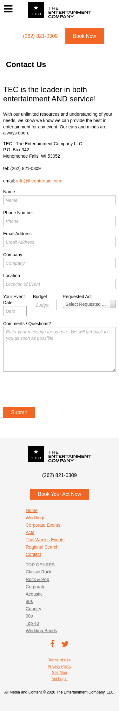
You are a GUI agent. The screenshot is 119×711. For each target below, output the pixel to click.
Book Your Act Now (59, 494)
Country (33, 608)
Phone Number (18, 212)
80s (29, 601)
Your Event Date (14, 299)
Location (11, 275)
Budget (40, 296)
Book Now (84, 36)
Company (12, 254)
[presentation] (51, 390)
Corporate (35, 586)
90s (29, 616)
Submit (19, 412)
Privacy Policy (59, 666)
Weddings (35, 517)
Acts (30, 532)
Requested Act (77, 296)
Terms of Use (59, 660)
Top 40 (32, 623)
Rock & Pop (37, 579)
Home (31, 510)
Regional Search (42, 547)
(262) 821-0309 (25, 168)
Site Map (59, 672)
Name (9, 191)
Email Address (17, 233)
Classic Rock (38, 571)
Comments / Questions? (27, 323)
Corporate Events (43, 525)
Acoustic (34, 594)
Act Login (59, 679)
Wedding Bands (41, 630)
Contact (33, 554)
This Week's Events (45, 539)
